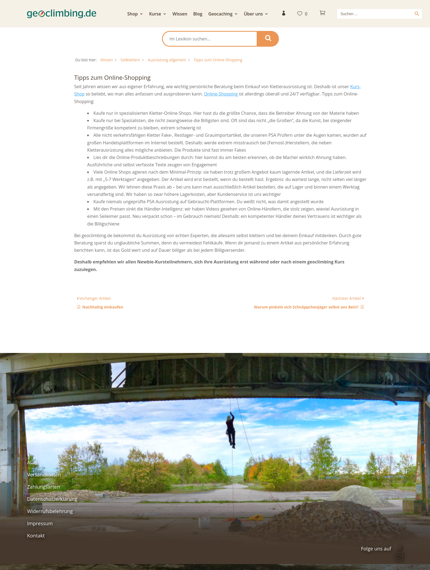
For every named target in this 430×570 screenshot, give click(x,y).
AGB (32, 462)
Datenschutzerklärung (52, 499)
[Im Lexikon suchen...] (210, 39)
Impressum (40, 523)
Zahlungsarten (43, 486)
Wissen (179, 14)
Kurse (155, 14)
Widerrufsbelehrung (50, 511)
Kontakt (36, 535)
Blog (198, 14)
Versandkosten (44, 474)
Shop (132, 14)
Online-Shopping (221, 94)
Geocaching (220, 14)
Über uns (253, 14)
